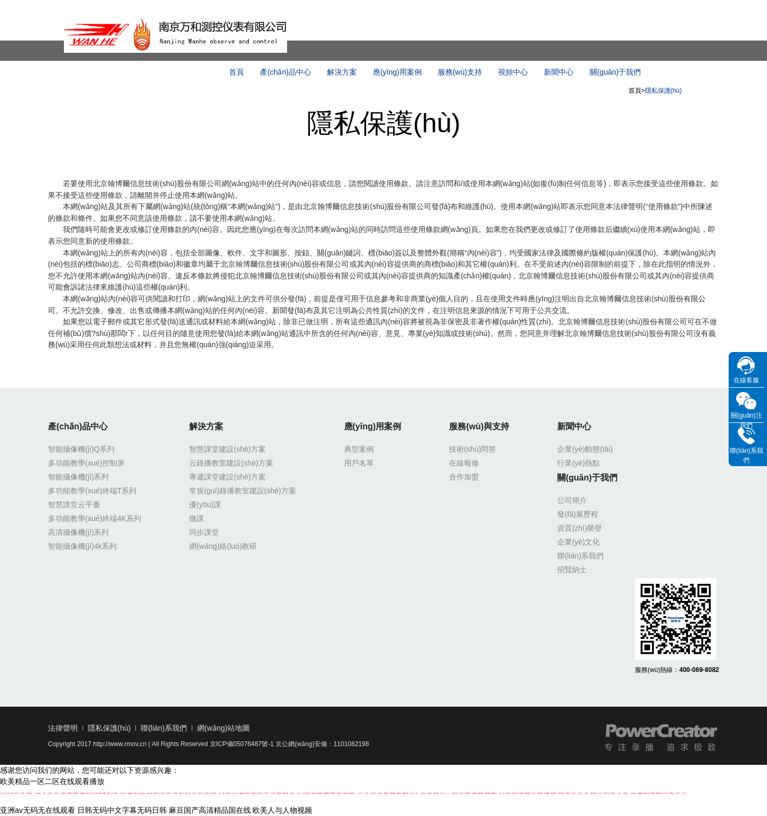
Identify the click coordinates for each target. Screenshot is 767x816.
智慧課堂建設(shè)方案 (227, 449)
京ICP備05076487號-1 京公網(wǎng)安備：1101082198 (289, 744)
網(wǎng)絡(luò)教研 (223, 546)
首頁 (236, 72)
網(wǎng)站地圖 (223, 728)
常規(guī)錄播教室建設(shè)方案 (242, 490)
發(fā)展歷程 (577, 514)
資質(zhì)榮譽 (579, 528)
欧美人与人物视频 (282, 810)
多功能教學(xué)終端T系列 (92, 490)
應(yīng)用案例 (397, 72)
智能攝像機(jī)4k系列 (82, 546)
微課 (196, 518)
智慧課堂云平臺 (74, 504)
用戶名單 (359, 463)
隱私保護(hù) (109, 728)
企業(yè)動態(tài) (585, 449)
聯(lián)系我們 (580, 555)
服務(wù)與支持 (479, 426)
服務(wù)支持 (460, 72)
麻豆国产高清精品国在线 (210, 810)
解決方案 (342, 72)
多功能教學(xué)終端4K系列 (94, 518)
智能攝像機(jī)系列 (78, 477)
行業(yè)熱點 (578, 463)
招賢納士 (572, 569)
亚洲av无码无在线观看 (37, 810)
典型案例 (359, 449)
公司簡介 (572, 500)
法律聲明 (63, 728)
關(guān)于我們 (615, 72)
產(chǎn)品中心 (285, 72)
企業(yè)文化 (578, 542)
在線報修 (464, 463)
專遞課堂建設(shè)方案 (227, 477)
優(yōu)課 (205, 504)
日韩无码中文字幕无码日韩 (122, 810)
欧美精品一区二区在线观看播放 (52, 781)
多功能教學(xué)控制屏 (86, 463)
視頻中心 (513, 72)
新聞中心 (559, 72)
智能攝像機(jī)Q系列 (81, 449)
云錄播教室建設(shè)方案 (231, 463)
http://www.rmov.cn (119, 744)
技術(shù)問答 (472, 449)
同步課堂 (204, 532)
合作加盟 (464, 477)
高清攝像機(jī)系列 (78, 532)
